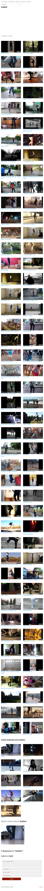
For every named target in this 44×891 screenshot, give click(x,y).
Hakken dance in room (28, 83)
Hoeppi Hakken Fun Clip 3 (29, 641)
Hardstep (3, 771)
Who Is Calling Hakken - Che (29, 239)
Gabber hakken (4, 595)
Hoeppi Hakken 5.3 (27, 99)
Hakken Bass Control (28, 346)
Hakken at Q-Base (5, 224)
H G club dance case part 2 (7, 532)
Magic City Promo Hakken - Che (30, 300)
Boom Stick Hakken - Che (7, 254)
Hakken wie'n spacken (6, 517)
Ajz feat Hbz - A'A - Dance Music (8, 161)
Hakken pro (3, 703)
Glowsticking (26, 756)
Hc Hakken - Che (5, 315)
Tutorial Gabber (4, 193)
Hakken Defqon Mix (27, 734)
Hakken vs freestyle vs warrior (30, 409)
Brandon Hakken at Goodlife (7, 83)
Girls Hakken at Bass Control (29, 688)
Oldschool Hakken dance (28, 114)
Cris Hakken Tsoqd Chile (28, 193)
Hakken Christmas (27, 625)
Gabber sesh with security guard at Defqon (33, 517)
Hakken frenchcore (5, 68)
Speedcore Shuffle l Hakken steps (9, 610)
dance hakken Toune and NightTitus (31, 656)
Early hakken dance (27, 610)
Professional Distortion (28, 161)
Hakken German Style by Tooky (8, 209)
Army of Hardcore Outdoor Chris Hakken (32, 361)
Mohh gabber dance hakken (7, 549)
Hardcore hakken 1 (27, 393)
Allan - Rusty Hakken (6, 580)
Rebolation (3, 802)
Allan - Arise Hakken (27, 68)
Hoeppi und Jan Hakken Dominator (9, 471)
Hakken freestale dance (6, 409)
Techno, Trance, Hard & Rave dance (16, 2)
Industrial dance (26, 771)
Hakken (3, 756)
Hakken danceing (5, 53)
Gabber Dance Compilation (29, 224)
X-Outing (3, 817)
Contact (41, 887)
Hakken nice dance (5, 285)
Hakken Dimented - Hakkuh (7, 129)
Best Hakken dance (27, 671)
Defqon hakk (26, 377)
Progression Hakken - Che (29, 254)
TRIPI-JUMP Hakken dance (7, 641)
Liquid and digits (26, 787)
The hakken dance (27, 549)
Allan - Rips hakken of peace (29, 486)
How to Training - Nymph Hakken (8, 393)
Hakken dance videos (6, 656)
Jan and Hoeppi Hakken (6, 114)
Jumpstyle (3, 787)
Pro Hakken (25, 454)
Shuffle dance (26, 802)
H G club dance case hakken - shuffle (9, 564)
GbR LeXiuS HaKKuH (27, 285)
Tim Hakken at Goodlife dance (30, 439)
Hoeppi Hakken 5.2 (5, 734)
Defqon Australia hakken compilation (9, 331)
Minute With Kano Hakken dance (8, 625)
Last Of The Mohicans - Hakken (30, 580)
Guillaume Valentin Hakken (29, 471)
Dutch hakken (4, 99)
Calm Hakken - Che (5, 300)
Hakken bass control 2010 (7, 361)
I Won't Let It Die (4, 146)
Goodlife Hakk (26, 146)
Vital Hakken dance (27, 502)
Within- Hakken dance (6, 502)
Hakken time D (26, 719)
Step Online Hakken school (29, 270)
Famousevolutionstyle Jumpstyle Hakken (10, 719)
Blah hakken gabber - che (29, 564)
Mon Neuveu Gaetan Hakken (7, 688)
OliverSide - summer (28, 315)
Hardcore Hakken (27, 331)
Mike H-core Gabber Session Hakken (9, 439)
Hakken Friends (4, 346)
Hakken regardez (27, 424)
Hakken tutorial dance (6, 486)
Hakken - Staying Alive (6, 239)
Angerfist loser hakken (28, 53)
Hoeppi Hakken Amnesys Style (8, 424)
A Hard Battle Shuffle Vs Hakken (30, 703)
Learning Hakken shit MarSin (29, 209)
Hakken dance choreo (28, 595)
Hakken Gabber (4, 270)
